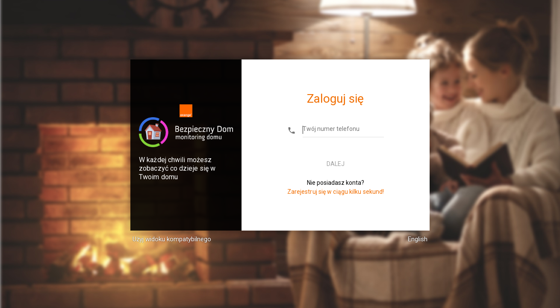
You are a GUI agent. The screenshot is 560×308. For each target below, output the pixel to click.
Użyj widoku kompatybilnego (172, 239)
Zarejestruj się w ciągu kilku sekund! (335, 191)
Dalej (336, 163)
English (417, 239)
